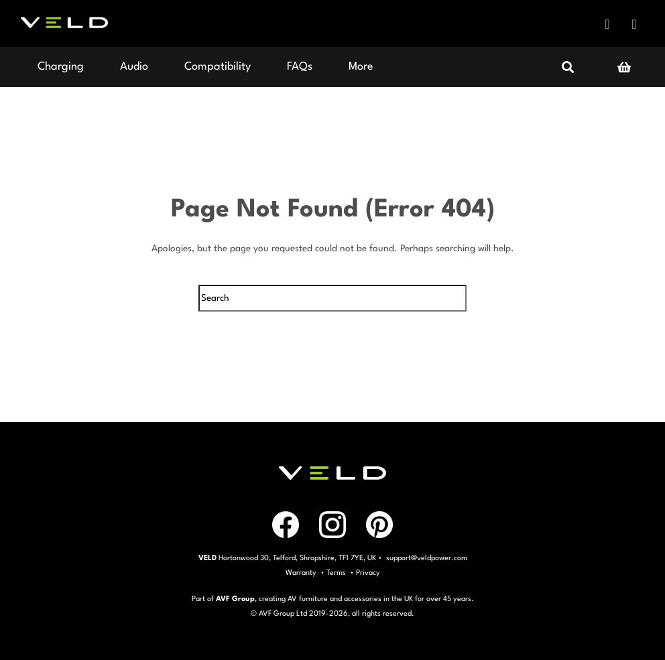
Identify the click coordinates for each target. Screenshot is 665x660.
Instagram (634, 24)
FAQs (299, 66)
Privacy (368, 573)
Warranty (301, 573)
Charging (61, 66)
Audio (134, 66)
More (361, 66)
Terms (336, 573)
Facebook (607, 24)
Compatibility (217, 66)
